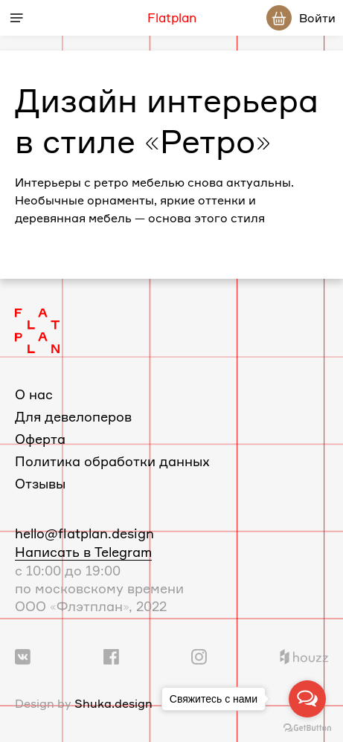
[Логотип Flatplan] (37, 329)
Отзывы (40, 483)
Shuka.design (113, 703)
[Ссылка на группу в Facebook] (111, 655)
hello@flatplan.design (84, 533)
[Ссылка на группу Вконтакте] (23, 655)
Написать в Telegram (83, 551)
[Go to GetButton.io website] (307, 727)
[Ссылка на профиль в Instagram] (199, 655)
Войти (317, 17)
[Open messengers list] (307, 698)
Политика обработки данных (112, 461)
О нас (34, 394)
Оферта (40, 438)
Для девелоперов (73, 416)
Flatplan (171, 17)
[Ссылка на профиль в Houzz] (304, 655)
